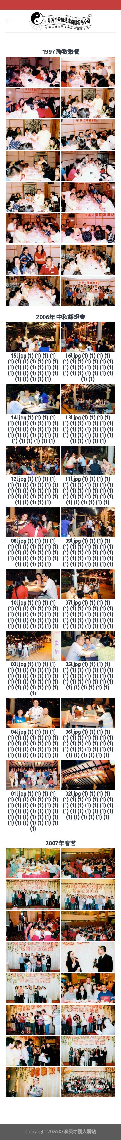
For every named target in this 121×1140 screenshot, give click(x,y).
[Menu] (9, 21)
